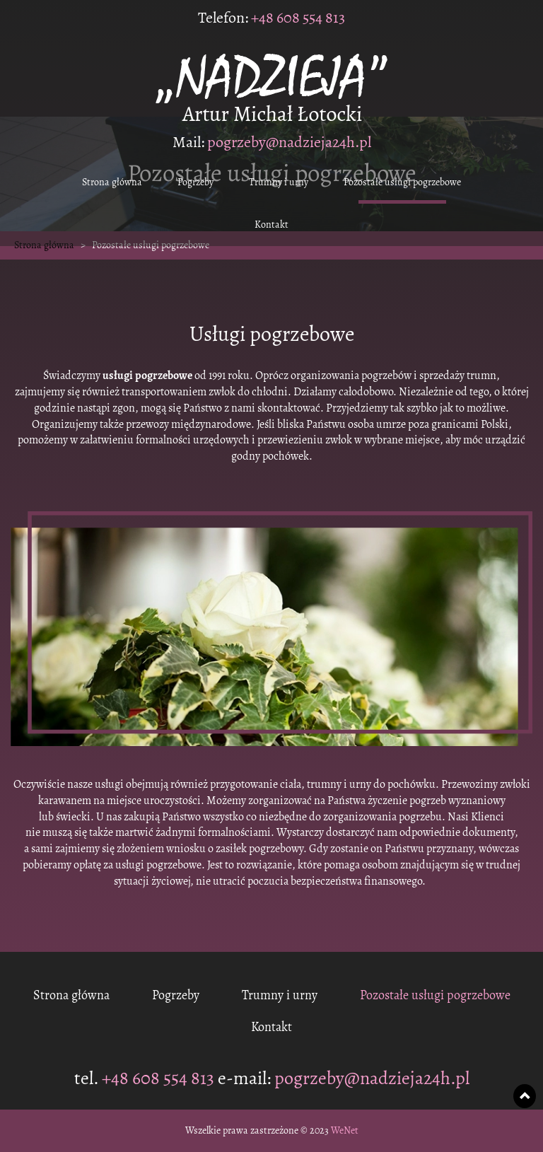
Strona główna (112, 182)
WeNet (344, 1131)
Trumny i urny (278, 182)
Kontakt (271, 225)
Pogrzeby (195, 182)
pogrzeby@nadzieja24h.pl (289, 142)
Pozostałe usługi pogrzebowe (402, 182)
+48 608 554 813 (296, 17)
